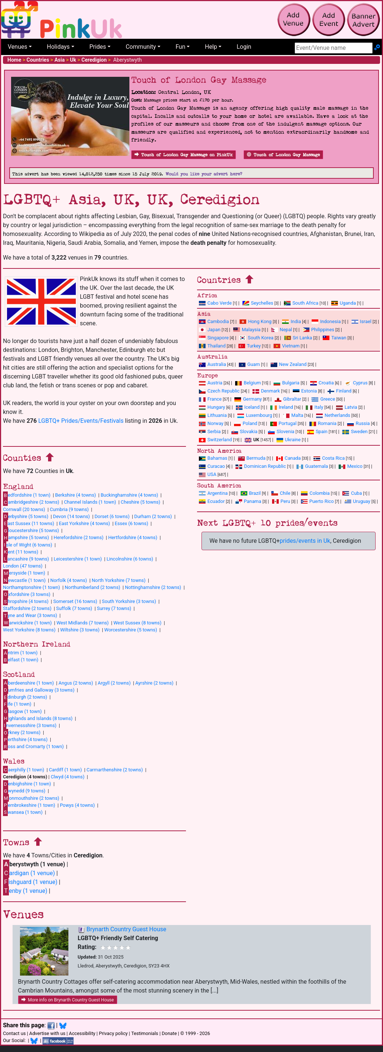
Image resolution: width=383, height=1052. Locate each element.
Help (211, 46)
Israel (362, 321)
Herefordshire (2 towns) (79, 537)
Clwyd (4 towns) (67, 776)
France (210, 399)
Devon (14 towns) (71, 516)
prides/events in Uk (305, 540)
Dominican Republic (260, 466)
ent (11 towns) (20, 551)
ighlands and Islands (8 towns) (37, 718)
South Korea (256, 337)
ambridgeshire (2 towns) (31, 502)
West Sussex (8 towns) (137, 623)
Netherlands (333, 415)
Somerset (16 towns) (75, 601)
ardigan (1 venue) (29, 873)
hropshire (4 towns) (25, 601)
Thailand (212, 346)
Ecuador (212, 501)
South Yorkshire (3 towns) (129, 601)
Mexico (350, 466)
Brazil (251, 493)
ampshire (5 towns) (26, 537)
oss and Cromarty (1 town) (33, 746)
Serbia (210, 431)
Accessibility (82, 1033)
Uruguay (357, 501)
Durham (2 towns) (153, 516)
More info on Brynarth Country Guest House (67, 1000)
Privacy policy (113, 1033)
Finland (340, 391)
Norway (211, 423)
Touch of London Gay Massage (283, 155)
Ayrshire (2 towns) (154, 683)
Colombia (315, 493)
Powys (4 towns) (77, 805)
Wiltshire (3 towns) (80, 630)
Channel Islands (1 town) (90, 502)
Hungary (212, 407)
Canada (288, 458)
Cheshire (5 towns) (140, 502)
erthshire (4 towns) (25, 739)
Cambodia (214, 321)
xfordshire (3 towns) (26, 594)
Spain (317, 431)
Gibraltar (288, 399)
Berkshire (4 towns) (75, 495)
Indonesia (326, 321)
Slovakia (244, 431)
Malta (293, 415)
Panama (248, 501)
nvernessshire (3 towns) (30, 725)
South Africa (301, 303)
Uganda (343, 303)
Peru (281, 501)
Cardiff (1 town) (65, 769)
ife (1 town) (17, 704)
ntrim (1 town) (20, 653)
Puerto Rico (317, 501)
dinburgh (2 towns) (25, 697)
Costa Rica (329, 458)
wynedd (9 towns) (24, 791)
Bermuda (252, 458)
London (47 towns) (23, 566)
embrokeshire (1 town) (29, 805)
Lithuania (213, 415)
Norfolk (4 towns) (68, 580)
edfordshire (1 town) (26, 495)
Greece (323, 399)
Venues (17, 46)
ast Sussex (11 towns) (28, 523)
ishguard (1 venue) (30, 882)
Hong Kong (255, 321)
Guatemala (312, 466)
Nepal (281, 329)
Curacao (212, 466)
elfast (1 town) (20, 660)
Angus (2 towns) (75, 683)
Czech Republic (219, 391)
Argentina (213, 493)
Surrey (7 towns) (114, 608)
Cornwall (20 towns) (24, 509)
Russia (358, 423)
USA (207, 474)
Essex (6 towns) (131, 523)
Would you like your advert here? (204, 174)
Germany (248, 399)
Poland (245, 423)
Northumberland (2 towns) (92, 587)
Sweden (354, 431)
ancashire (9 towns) (26, 558)
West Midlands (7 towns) (83, 623)
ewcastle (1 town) (24, 580)
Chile (280, 493)
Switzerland (215, 439)
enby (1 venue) (25, 890)
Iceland (248, 407)
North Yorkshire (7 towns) (119, 580)
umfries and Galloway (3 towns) (38, 689)
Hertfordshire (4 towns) (132, 537)
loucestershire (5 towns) (31, 530)
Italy (314, 407)
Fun (180, 46)
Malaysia (247, 329)
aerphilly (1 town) (23, 769)
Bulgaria (286, 382)
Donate (169, 1033)
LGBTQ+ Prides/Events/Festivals (80, 420)
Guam (249, 364)
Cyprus (356, 382)
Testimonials (144, 1033)
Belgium (248, 382)
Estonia (305, 391)
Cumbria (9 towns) (69, 509)
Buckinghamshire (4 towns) (129, 495)
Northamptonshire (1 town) (31, 587)
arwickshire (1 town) (27, 622)
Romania (323, 423)
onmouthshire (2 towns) (31, 798)
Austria (211, 382)
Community (141, 46)
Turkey (249, 346)
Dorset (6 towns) (112, 516)
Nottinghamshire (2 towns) (153, 587)
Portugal (283, 423)
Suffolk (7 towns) (74, 608)
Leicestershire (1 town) (78, 559)
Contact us (14, 1033)
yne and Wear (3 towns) (30, 615)
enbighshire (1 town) (27, 784)
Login (244, 46)
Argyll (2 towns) (114, 683)
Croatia (322, 382)
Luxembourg (254, 415)
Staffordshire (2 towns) (27, 608)
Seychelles (258, 303)
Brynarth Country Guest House (126, 929)
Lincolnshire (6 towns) (129, 559)
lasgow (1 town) (22, 711)
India (291, 321)
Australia (212, 364)
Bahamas (213, 458)
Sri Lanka (298, 337)
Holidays (58, 46)
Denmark (266, 391)
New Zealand (288, 364)
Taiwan (334, 337)
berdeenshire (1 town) (28, 682)
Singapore (213, 337)
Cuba (352, 493)
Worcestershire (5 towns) (130, 630)
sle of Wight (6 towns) (27, 544)
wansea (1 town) (23, 812)
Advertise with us (47, 1033)
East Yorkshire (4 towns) (84, 523)
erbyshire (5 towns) (25, 516)
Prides (97, 46)
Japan (209, 329)
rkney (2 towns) (22, 732)
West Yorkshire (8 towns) (29, 630)
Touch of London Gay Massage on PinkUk (184, 155)
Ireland (281, 407)
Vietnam (286, 346)
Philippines (318, 329)
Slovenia (281, 431)
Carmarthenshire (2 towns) (115, 769)
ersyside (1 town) (24, 573)
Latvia (346, 407)
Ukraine (289, 439)
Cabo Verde (215, 303)
